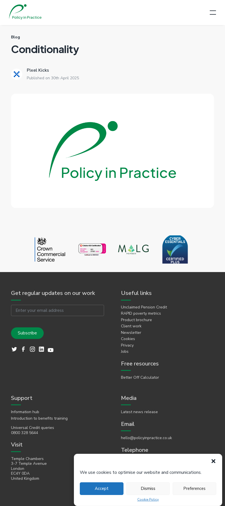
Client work (131, 326)
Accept (102, 488)
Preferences (194, 488)
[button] (213, 461)
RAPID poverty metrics (141, 313)
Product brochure (136, 320)
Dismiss (148, 488)
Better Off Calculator (140, 377)
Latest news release (139, 412)
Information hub (25, 412)
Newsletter (131, 332)
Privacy (127, 345)
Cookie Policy (148, 499)
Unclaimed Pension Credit (144, 307)
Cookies (128, 338)
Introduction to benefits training (39, 418)
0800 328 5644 (24, 432)
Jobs (125, 351)
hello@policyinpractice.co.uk (146, 438)
